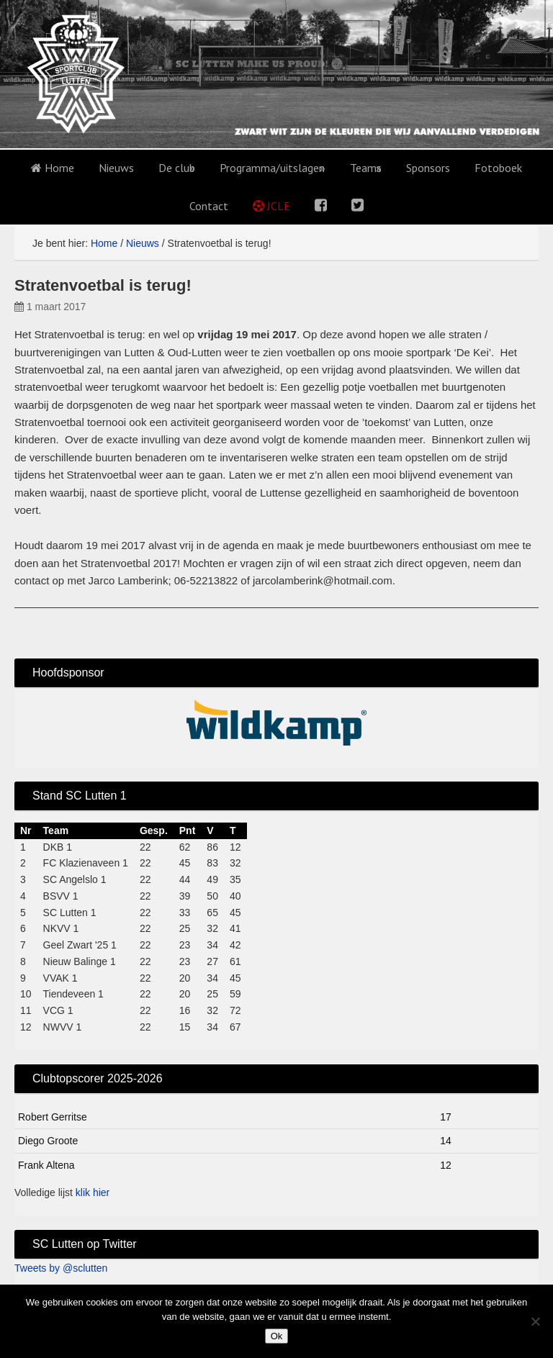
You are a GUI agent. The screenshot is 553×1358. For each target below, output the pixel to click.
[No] (535, 1321)
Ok (277, 1336)
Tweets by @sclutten (60, 1268)
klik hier (92, 1192)
